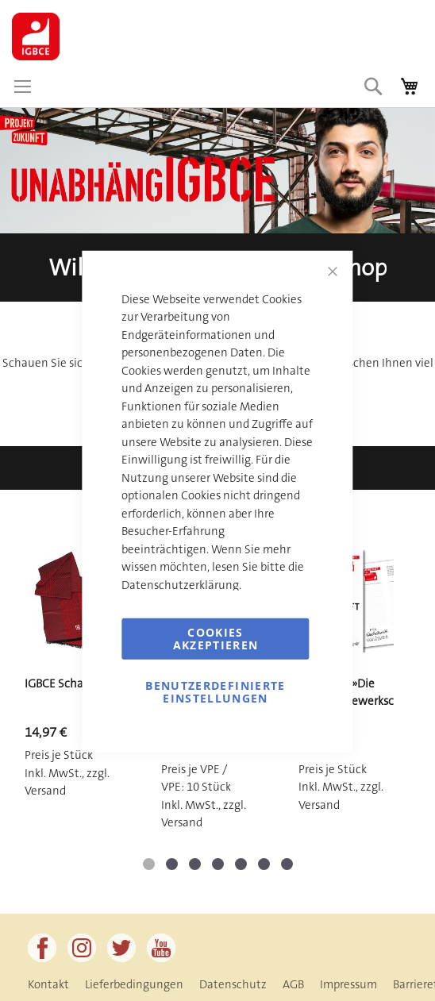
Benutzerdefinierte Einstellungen (215, 692)
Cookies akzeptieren (216, 639)
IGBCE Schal (56, 683)
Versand (45, 791)
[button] (148, 864)
